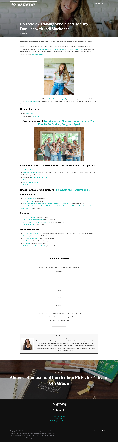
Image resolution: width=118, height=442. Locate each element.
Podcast (97, 3)
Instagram (35, 116)
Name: (59, 290)
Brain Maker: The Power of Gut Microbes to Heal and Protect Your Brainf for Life (47, 203)
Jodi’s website (30, 113)
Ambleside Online (28, 170)
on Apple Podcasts (53, 99)
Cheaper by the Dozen (29, 236)
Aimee (59, 335)
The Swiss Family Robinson (31, 233)
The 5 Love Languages (30, 217)
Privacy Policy (59, 418)
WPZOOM (105, 431)
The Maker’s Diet (28, 201)
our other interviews (32, 101)
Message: (59, 271)
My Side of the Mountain (30, 238)
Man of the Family (39, 246)
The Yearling (27, 241)
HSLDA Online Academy (30, 182)
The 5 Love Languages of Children (33, 220)
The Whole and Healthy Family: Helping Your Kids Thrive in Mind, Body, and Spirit (59, 49)
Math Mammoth (28, 180)
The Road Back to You (29, 225)
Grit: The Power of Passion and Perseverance (36, 222)
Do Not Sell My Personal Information (59, 421)
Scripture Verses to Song (39, 177)
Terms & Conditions (59, 416)
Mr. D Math (26, 185)
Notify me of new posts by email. (60, 320)
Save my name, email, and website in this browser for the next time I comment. (60, 313)
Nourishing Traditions (29, 198)
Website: (59, 305)
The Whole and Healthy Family (72, 189)
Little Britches (27, 246)
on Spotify (63, 99)
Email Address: (59, 298)
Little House (27, 243)
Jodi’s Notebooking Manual (31, 172)
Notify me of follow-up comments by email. (59, 317)
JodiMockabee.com (38, 54)
